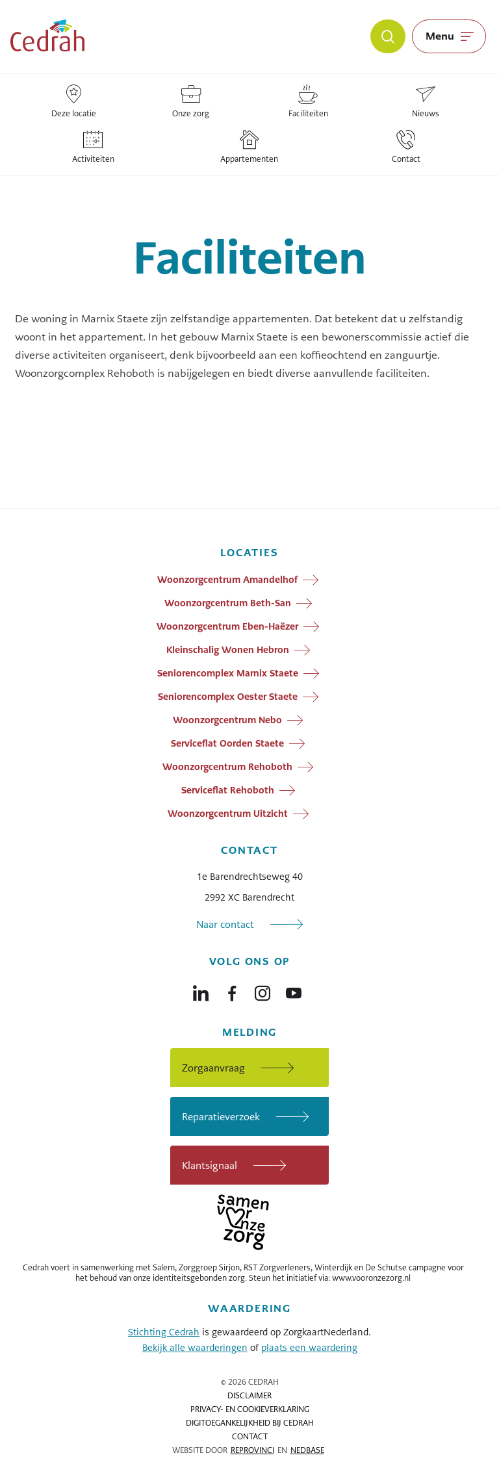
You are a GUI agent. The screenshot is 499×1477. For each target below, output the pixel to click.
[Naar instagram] (262, 990)
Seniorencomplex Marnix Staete (227, 673)
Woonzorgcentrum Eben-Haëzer (227, 626)
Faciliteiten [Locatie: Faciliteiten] (308, 101)
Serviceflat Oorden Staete (227, 743)
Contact (250, 1437)
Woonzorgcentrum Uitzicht (228, 813)
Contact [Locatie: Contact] (406, 147)
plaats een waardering (309, 1347)
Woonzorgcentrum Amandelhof (227, 579)
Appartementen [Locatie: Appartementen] (249, 147)
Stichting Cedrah (163, 1332)
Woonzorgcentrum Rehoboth (227, 766)
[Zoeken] (387, 36)
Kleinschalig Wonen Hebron (227, 649)
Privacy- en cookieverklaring (249, 1409)
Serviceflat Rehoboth (227, 790)
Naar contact (225, 924)
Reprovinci (252, 1450)
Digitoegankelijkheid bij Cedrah (250, 1423)
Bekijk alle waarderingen (195, 1347)
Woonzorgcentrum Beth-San (227, 603)
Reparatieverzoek (221, 1117)
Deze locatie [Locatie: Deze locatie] (73, 101)
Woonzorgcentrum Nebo (227, 719)
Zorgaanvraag (213, 1068)
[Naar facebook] (232, 990)
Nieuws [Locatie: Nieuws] (425, 101)
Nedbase (307, 1450)
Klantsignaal (209, 1165)
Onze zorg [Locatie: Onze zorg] (190, 101)
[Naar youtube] (294, 990)
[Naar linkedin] (201, 990)
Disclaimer (249, 1396)
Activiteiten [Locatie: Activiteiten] (93, 147)
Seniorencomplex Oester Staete (228, 696)
